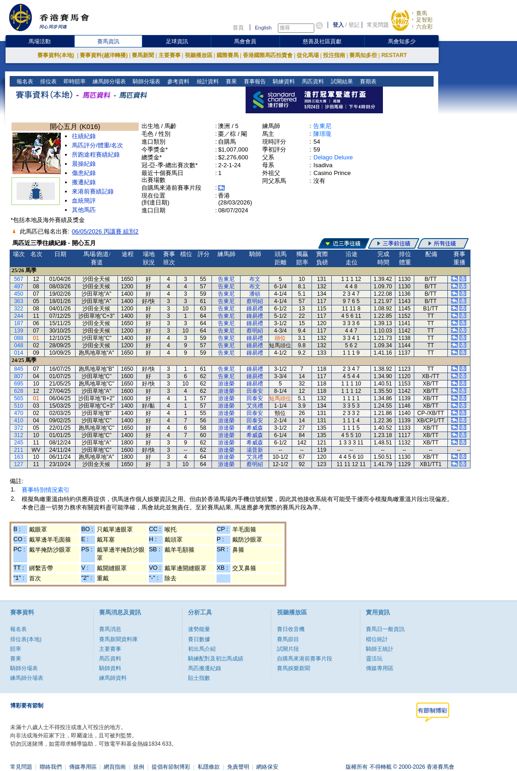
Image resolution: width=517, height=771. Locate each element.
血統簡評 (84, 200)
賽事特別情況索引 (46, 489)
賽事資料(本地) (56, 55)
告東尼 (322, 126)
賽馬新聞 (143, 55)
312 (18, 435)
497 (18, 286)
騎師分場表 (145, 81)
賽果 (230, 81)
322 (18, 308)
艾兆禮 (255, 406)
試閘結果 (340, 81)
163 (18, 457)
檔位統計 (377, 639)
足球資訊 (177, 41)
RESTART (394, 55)
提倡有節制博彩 (171, 767)
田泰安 (255, 391)
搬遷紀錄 (84, 182)
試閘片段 (288, 649)
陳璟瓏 (322, 133)
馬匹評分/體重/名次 (97, 145)
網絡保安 (267, 767)
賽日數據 (199, 639)
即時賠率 (74, 81)
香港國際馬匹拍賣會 (268, 55)
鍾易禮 (255, 308)
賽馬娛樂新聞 (293, 668)
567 (18, 279)
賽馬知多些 (363, 55)
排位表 (48, 81)
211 (18, 450)
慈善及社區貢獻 (322, 41)
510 (18, 406)
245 (18, 442)
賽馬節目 (288, 639)
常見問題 (378, 25)
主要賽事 (170, 55)
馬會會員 (245, 41)
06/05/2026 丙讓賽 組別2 (105, 231)
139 (18, 330)
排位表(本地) (25, 639)
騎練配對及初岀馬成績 (215, 658)
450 (18, 294)
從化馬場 (308, 55)
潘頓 (254, 294)
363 (18, 301)
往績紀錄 (84, 136)
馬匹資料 (311, 81)
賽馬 (421, 13)
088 (18, 338)
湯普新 (255, 450)
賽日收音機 (291, 629)
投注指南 (334, 55)
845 (18, 369)
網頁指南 (115, 767)
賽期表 (367, 81)
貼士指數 (199, 678)
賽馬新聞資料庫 (118, 639)
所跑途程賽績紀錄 (96, 154)
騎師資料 (110, 668)
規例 (138, 767)
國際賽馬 (228, 55)
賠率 (15, 649)
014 (18, 353)
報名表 (24, 81)
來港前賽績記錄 (93, 191)
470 (18, 413)
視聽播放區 (198, 55)
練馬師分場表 (108, 81)
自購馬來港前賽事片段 (304, 658)
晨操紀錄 (84, 163)
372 (18, 428)
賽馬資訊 (108, 41)
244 (18, 316)
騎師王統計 (380, 649)
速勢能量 (199, 629)
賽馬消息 (110, 629)
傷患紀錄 (84, 172)
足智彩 (424, 20)
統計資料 (206, 81)
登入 (338, 25)
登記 (353, 25)
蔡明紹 (255, 301)
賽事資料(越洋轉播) (104, 55)
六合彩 (424, 26)
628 (18, 391)
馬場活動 (40, 41)
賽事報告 (253, 81)
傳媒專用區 (380, 668)
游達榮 (226, 383)
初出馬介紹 (202, 649)
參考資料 (177, 81)
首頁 (238, 27)
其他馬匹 (84, 209)
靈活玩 (374, 658)
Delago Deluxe (332, 157)
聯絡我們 (51, 767)
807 (18, 376)
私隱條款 (209, 767)
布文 (254, 279)
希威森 (255, 428)
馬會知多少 (402, 41)
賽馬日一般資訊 (385, 629)
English (263, 27)
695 (18, 383)
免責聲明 (238, 767)
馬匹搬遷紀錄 (204, 668)
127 (18, 464)
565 (18, 398)
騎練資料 (282, 81)
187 (18, 323)
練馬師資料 (113, 678)
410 (18, 420)
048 (18, 345)
